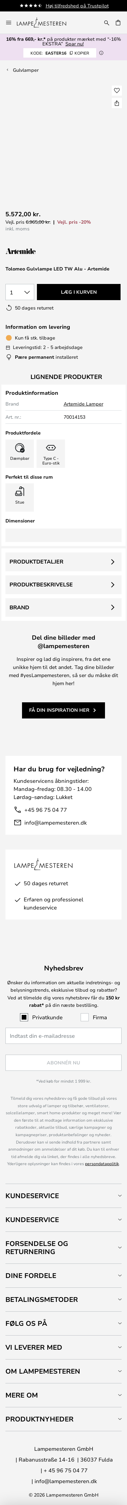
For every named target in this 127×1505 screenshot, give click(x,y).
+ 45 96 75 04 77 (66, 1470)
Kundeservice (32, 1195)
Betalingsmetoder (41, 1299)
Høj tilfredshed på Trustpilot (77, 5)
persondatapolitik (102, 1163)
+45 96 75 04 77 (45, 809)
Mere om (21, 1395)
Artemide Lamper (83, 404)
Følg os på (26, 1323)
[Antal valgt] (19, 292)
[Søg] (106, 22)
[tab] (63, 1196)
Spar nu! (74, 43)
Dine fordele (30, 1275)
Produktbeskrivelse (41, 584)
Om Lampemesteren (42, 1371)
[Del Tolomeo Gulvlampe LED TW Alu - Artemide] (117, 103)
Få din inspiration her (59, 710)
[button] (117, 91)
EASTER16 (59, 53)
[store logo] (45, 22)
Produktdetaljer (36, 561)
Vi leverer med (33, 1347)
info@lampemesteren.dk (55, 822)
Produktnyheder (39, 1418)
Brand (19, 607)
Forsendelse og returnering (36, 1247)
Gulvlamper (26, 70)
